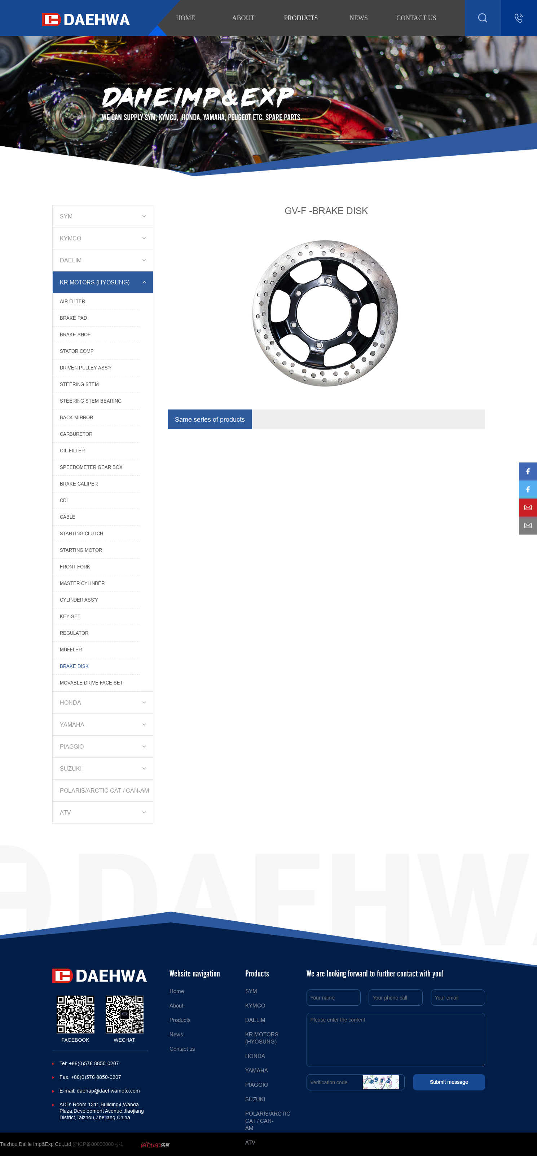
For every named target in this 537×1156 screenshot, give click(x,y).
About (243, 18)
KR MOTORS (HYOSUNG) (104, 282)
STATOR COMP (77, 351)
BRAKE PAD (73, 318)
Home (185, 18)
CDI (64, 500)
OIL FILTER (72, 450)
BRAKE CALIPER (79, 484)
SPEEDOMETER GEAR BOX (91, 467)
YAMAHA (104, 724)
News (358, 18)
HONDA (104, 702)
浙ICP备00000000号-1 (98, 1144)
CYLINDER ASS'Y (79, 600)
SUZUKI (104, 768)
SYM (104, 216)
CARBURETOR (76, 434)
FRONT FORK (75, 567)
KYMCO (104, 238)
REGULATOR (74, 633)
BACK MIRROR (76, 417)
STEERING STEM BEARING (91, 401)
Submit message (449, 1082)
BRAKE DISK (74, 666)
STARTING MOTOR (81, 550)
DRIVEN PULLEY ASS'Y (86, 368)
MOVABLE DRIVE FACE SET (91, 683)
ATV (104, 812)
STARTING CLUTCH (81, 533)
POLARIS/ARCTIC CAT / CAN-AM (104, 790)
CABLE (67, 517)
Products (301, 18)
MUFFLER (71, 649)
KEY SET (70, 616)
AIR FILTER (72, 301)
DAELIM (104, 260)
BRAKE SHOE (75, 334)
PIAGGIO (104, 746)
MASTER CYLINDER (82, 583)
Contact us (416, 18)
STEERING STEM (79, 384)
